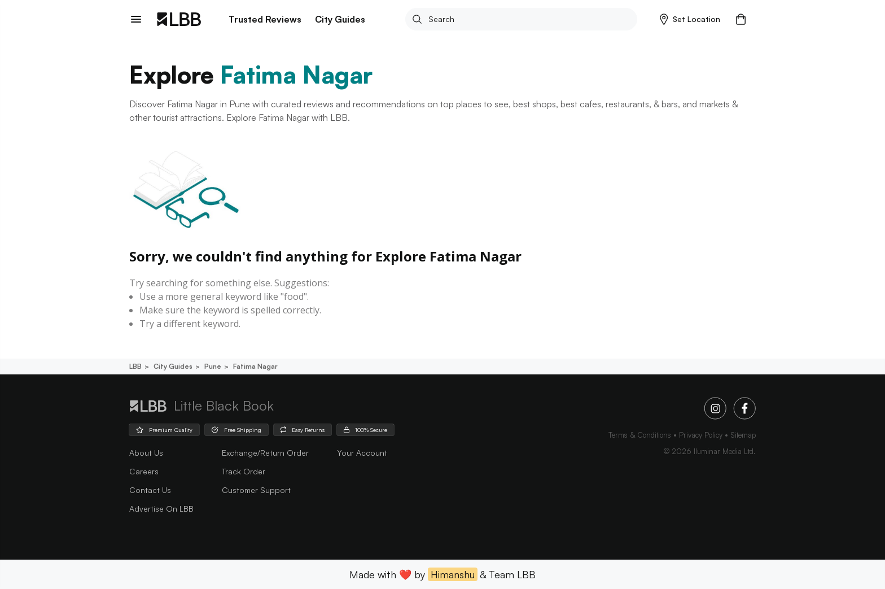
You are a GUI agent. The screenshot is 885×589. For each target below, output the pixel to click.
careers (144, 471)
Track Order (243, 471)
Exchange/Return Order (265, 452)
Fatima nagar (254, 366)
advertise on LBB (161, 508)
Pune (212, 366)
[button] (690, 19)
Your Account (362, 452)
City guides (172, 366)
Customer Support (256, 490)
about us (146, 452)
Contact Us (150, 490)
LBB (135, 366)
